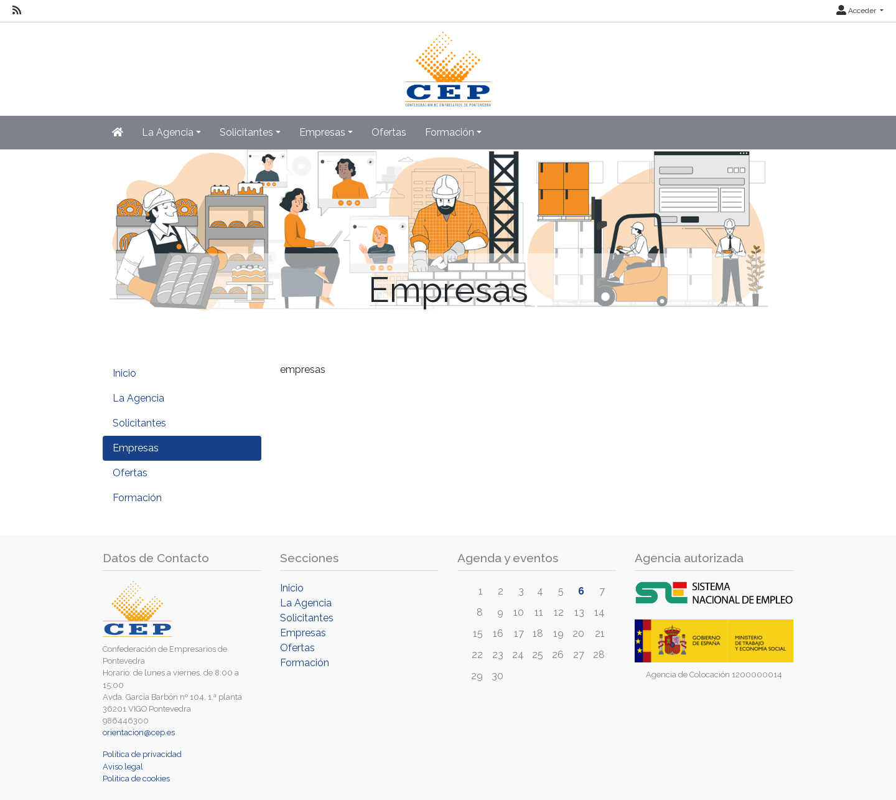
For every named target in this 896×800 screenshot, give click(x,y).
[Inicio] (448, 63)
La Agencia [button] (168, 132)
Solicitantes (139, 423)
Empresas (136, 448)
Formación (137, 498)
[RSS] (16, 10)
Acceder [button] (857, 10)
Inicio (124, 373)
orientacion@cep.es (139, 732)
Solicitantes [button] (246, 132)
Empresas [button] (322, 132)
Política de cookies (136, 778)
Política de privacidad (142, 754)
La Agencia (138, 398)
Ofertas (388, 132)
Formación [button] (449, 132)
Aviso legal (123, 766)
